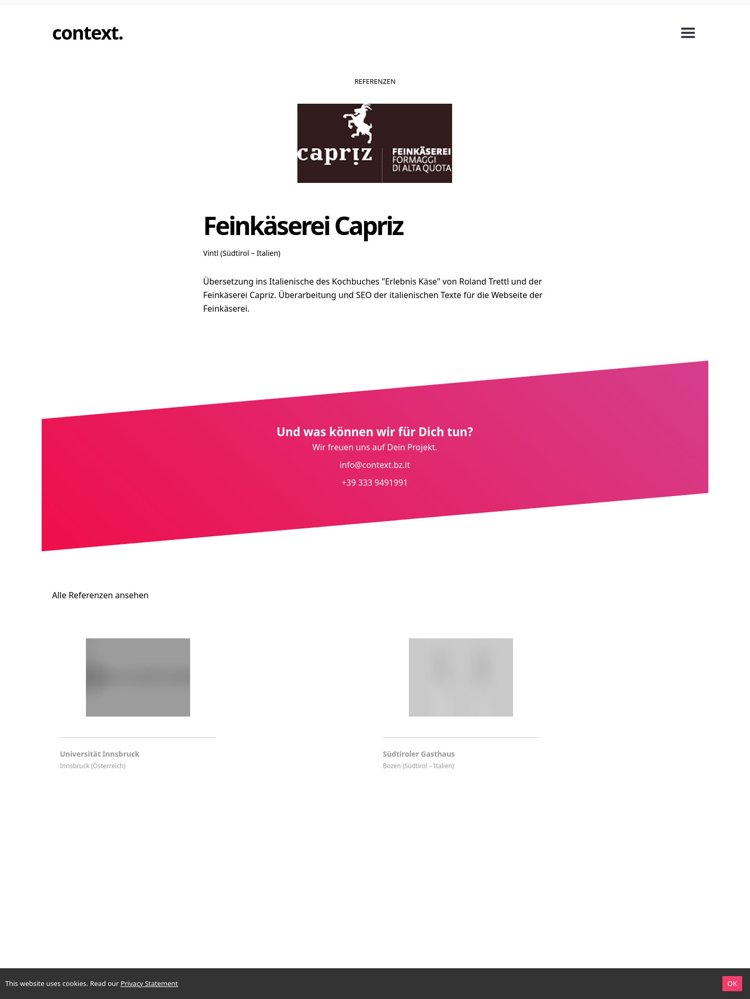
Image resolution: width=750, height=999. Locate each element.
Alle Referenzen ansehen (100, 595)
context (85, 32)
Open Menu (688, 33)
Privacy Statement (149, 983)
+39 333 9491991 (375, 482)
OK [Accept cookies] (732, 983)
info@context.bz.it (375, 465)
